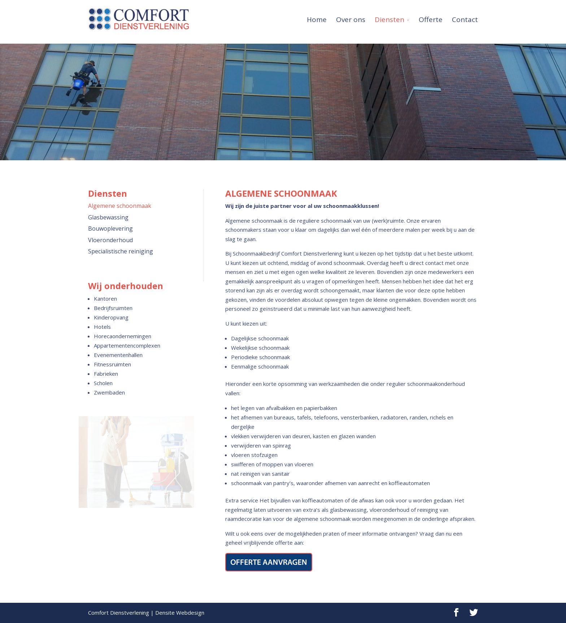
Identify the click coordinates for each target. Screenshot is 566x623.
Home (317, 17)
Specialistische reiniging (120, 251)
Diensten (389, 17)
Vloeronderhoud (110, 240)
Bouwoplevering (110, 228)
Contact (465, 17)
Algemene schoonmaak (119, 206)
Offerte (431, 17)
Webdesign (190, 612)
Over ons (350, 17)
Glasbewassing (108, 217)
